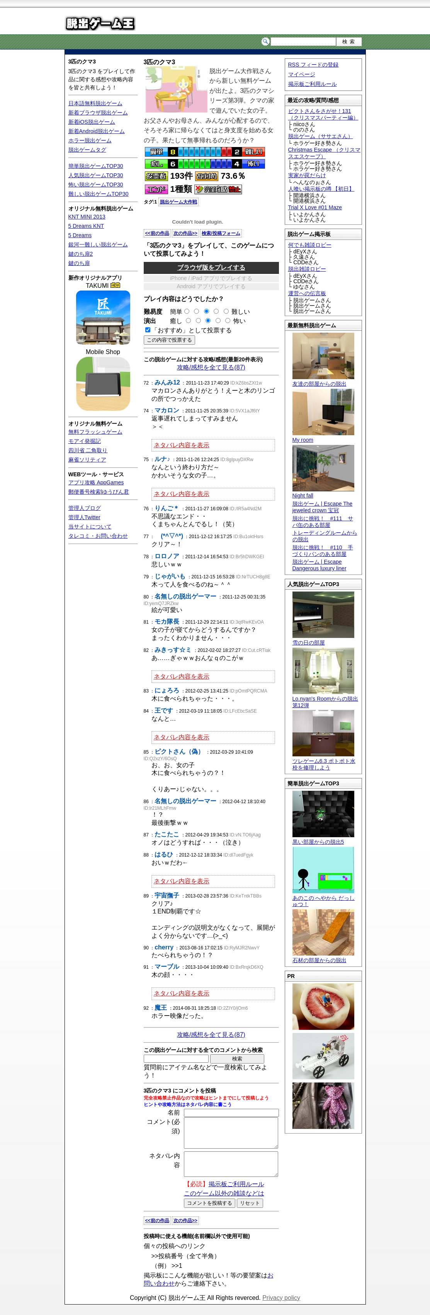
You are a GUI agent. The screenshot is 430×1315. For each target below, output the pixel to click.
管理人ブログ (84, 508)
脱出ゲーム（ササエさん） (320, 136)
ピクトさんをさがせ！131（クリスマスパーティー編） (323, 114)
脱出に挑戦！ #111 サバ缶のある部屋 (322, 521)
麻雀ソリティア (87, 460)
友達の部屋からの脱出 (323, 380)
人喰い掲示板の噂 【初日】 (321, 189)
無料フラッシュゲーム (95, 432)
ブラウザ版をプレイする (211, 267)
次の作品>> (185, 233)
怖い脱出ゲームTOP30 (95, 184)
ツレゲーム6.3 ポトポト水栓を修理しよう (323, 761)
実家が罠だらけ (307, 175)
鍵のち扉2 (80, 254)
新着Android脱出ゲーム (96, 131)
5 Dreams (80, 235)
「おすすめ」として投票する (191, 330)
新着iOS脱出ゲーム (91, 122)
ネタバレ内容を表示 (181, 445)
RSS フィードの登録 (313, 65)
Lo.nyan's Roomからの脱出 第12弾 (325, 698)
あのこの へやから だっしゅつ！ (323, 898)
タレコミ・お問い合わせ (98, 536)
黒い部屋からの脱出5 (323, 838)
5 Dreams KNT (86, 226)
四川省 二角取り (88, 450)
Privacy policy (281, 1308)
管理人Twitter (84, 517)
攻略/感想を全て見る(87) (211, 367)
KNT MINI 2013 (86, 217)
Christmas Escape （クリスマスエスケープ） (324, 153)
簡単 (176, 311)
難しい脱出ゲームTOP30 (98, 194)
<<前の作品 (157, 233)
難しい (240, 311)
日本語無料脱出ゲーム (95, 103)
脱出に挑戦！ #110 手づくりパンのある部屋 (322, 550)
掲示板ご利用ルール (312, 84)
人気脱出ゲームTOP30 (95, 175)
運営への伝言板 (307, 293)
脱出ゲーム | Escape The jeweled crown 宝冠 (322, 507)
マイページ (301, 74)
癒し (173, 321)
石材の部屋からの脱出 (323, 957)
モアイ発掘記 (84, 441)
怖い (239, 321)
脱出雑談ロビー (307, 269)
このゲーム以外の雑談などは (224, 1203)
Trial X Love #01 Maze (315, 207)
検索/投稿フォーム (221, 233)
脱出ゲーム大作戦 (178, 202)
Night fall (323, 492)
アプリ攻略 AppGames (96, 482)
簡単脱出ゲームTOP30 (95, 166)
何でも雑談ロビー (309, 245)
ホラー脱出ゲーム (90, 140)
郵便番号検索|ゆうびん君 (98, 492)
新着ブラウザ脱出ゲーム (98, 112)
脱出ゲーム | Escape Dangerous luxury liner (319, 565)
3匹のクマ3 (82, 61)
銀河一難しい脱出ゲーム (98, 244)
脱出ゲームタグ (87, 150)
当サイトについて (90, 526)
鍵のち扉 (79, 263)
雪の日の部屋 (323, 639)
